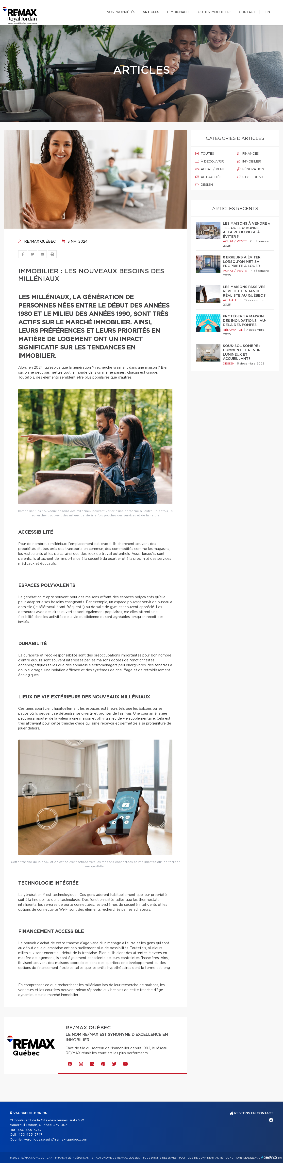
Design (204, 184)
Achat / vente (211, 169)
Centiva (269, 1157)
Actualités (208, 177)
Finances (248, 153)
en (268, 12)
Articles (151, 12)
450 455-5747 (29, 1130)
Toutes (204, 153)
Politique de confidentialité (201, 1158)
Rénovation (250, 169)
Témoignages (178, 12)
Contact (247, 12)
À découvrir (209, 161)
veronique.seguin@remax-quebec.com (55, 1139)
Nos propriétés (121, 12)
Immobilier (249, 161)
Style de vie (250, 177)
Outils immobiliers (215, 12)
